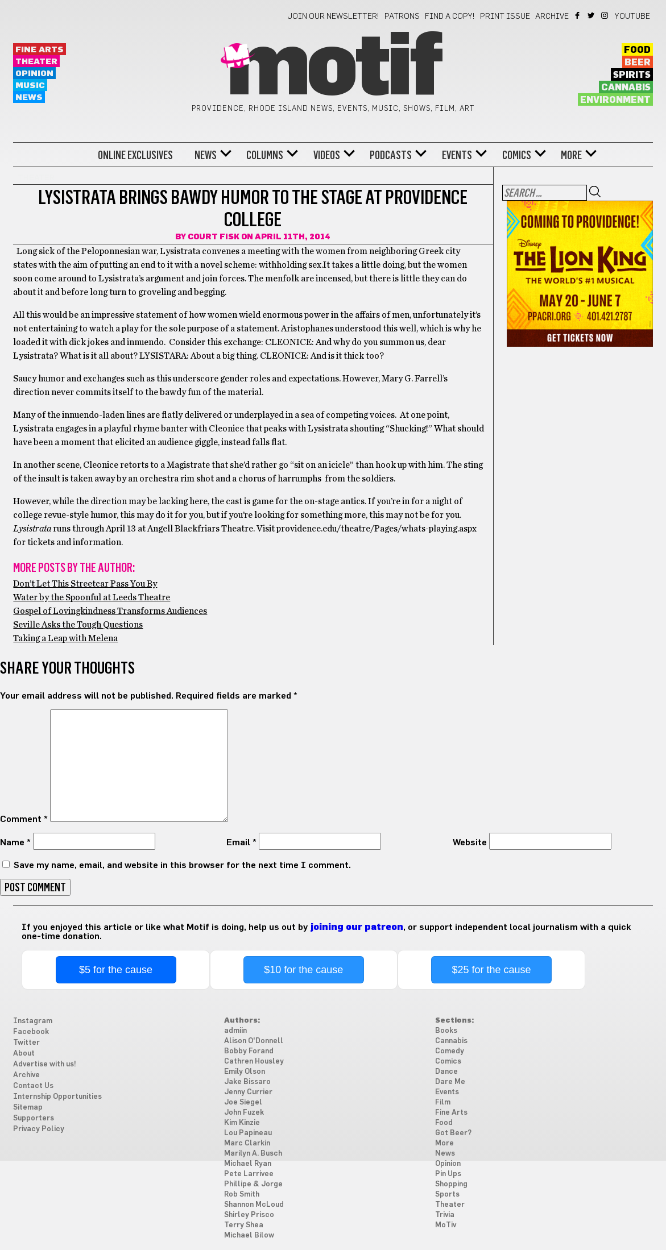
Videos (326, 155)
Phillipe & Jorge (253, 1184)
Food (637, 50)
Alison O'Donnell (253, 1041)
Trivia (444, 1215)
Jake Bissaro (247, 1082)
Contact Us (33, 1086)
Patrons (402, 16)
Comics (516, 155)
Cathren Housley (254, 1061)
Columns (264, 155)
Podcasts (391, 155)
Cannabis (626, 87)
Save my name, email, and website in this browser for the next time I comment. (182, 865)
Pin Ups (448, 1174)
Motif (333, 68)
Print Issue (505, 16)
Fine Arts (39, 49)
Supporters (33, 1118)
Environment (615, 100)
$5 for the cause (115, 969)
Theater (36, 61)
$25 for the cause (491, 969)
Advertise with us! (44, 1064)
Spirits (632, 75)
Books (446, 1031)
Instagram (605, 15)
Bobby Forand (249, 1051)
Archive (552, 16)
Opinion (34, 73)
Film (442, 1102)
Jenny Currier (248, 1092)
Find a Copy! (450, 16)
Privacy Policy (38, 1129)
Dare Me (450, 1082)
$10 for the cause (303, 969)
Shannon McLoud (254, 1205)
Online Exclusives (135, 155)
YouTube (632, 16)
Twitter (592, 15)
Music (30, 85)
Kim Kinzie (242, 1123)
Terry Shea (243, 1225)
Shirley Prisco (249, 1215)
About (24, 1053)
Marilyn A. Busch (253, 1153)
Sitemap (28, 1107)
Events (457, 155)
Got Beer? (453, 1133)
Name (15, 842)
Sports (447, 1194)
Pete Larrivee (249, 1174)
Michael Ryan (247, 1164)
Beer (637, 62)
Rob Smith (241, 1194)
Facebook (578, 15)
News (29, 97)
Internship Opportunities (57, 1097)
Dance (446, 1071)
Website (470, 842)
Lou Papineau (248, 1133)
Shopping (451, 1184)
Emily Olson (244, 1071)
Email (241, 842)
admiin (235, 1031)
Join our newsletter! (333, 16)
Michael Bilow (249, 1235)
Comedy (449, 1051)
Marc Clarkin (247, 1143)
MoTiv (445, 1225)
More (571, 155)
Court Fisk (213, 237)
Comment (24, 819)
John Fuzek (244, 1112)
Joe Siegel (243, 1102)
